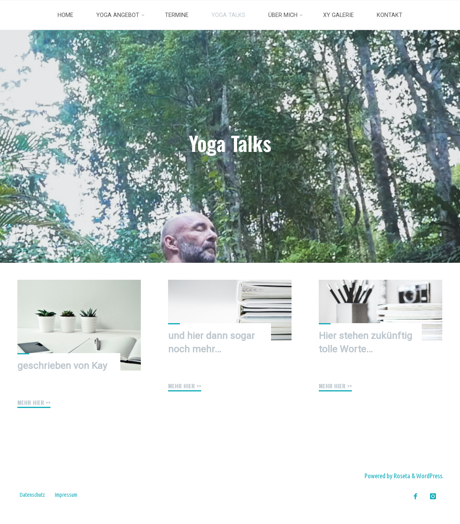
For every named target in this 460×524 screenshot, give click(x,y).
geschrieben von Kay (62, 365)
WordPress (429, 475)
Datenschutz (32, 495)
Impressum (66, 495)
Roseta (401, 475)
